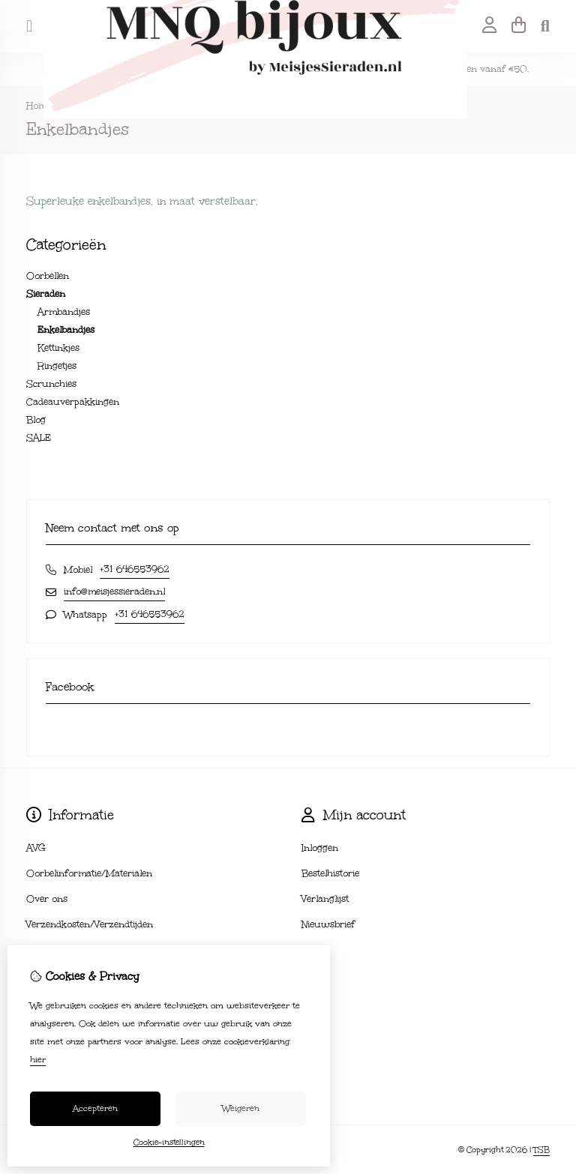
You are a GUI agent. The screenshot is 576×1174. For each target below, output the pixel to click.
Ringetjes (57, 366)
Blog (36, 420)
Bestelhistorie (330, 873)
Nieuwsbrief (328, 924)
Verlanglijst (325, 899)
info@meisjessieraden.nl (114, 591)
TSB (541, 1150)
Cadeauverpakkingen (72, 402)
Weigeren (241, 1108)
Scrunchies (51, 384)
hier (38, 1059)
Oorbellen (47, 276)
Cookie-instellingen (169, 1142)
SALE (38, 438)
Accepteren (95, 1108)
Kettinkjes (59, 348)
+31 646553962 (135, 569)
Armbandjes (64, 312)
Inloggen (320, 848)
